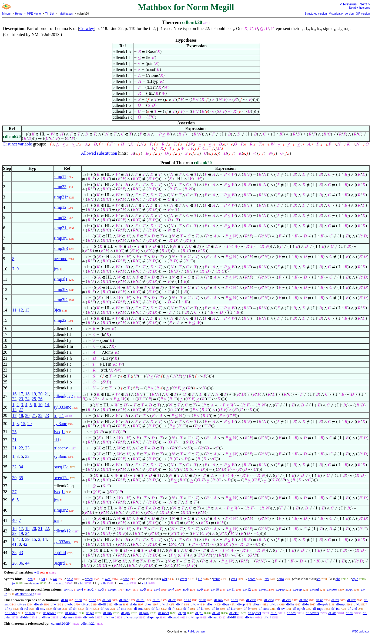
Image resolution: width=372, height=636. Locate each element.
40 (14, 520)
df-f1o (231, 609)
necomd (61, 258)
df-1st (335, 609)
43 (21, 552)
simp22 (60, 320)
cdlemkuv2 (63, 396)
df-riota (264, 609)
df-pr (225, 604)
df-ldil (231, 617)
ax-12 (247, 589)
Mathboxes (66, 13)
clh (103, 583)
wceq (89, 579)
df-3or (106, 600)
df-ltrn (249, 617)
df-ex (172, 600)
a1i (56, 440)
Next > (365, 4)
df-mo (218, 600)
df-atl (349, 613)
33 (27, 456)
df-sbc (69, 604)
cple (355, 579)
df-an (78, 600)
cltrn (125, 583)
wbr (164, 579)
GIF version (363, 13)
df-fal (156, 600)
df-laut (213, 617)
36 (21, 563)
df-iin (290, 604)
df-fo (215, 609)
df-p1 (199, 613)
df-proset (49, 613)
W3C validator (360, 631)
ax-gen (112, 589)
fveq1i (59, 431)
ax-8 (185, 589)
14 (47, 404)
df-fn (171, 609)
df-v (54, 604)
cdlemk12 (62, 531)
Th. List (49, 13)
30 (14, 477)
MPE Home (34, 13)
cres (234, 579)
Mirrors (6, 13)
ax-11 (231, 589)
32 (14, 467)
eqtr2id (60, 552)
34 (21, 467)
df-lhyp (194, 617)
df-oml (291, 613)
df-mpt (341, 604)
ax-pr (349, 589)
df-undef (11, 613)
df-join (144, 613)
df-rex (351, 600)
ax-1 (80, 589)
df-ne (319, 600)
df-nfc (303, 600)
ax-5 (143, 589)
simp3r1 (61, 238)
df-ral (335, 600)
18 (27, 394)
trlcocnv (61, 448)
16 (14, 394)
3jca (57, 310)
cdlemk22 (88, 623)
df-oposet (254, 613)
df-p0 (182, 613)
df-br (305, 604)
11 (14, 310)
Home (18, 13)
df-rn (88, 609)
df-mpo (318, 609)
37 (14, 491)
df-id (357, 604)
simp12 (60, 207)
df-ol (273, 613)
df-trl (267, 617)
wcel (108, 579)
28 (14, 563)
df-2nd (352, 609)
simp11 (60, 176)
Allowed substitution (99, 153)
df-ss (148, 604)
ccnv (216, 579)
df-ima (121, 609)
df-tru (140, 600)
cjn (13, 583)
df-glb (125, 613)
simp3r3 (61, 248)
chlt (81, 583)
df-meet (163, 613)
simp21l (61, 228)
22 (14, 398)
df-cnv (40, 609)
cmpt (183, 579)
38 (14, 552)
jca (56, 269)
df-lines (108, 617)
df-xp (8, 609)
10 (40, 404)
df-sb (202, 600)
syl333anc (62, 407)
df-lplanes (67, 617)
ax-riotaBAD (24, 594)
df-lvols (88, 617)
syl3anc (60, 423)
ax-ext (263, 589)
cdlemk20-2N (60, 623)
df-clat (234, 613)
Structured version (316, 13)
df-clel (286, 600)
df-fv (247, 609)
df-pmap (153, 617)
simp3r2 (61, 510)
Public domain (196, 631)
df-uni (257, 604)
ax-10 (215, 589)
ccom (251, 579)
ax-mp (68, 589)
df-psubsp (131, 617)
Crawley (86, 28)
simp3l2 (61, 299)
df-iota (138, 609)
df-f (186, 609)
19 (34, 394)
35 (21, 477)
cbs (338, 579)
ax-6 (157, 589)
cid (200, 579)
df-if (179, 604)
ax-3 (101, 589)
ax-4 (128, 589)
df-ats (332, 613)
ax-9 (200, 589)
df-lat (216, 613)
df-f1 (200, 609)
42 (25, 544)
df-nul (164, 604)
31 (14, 440)
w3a (70, 579)
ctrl (144, 583)
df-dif (102, 604)
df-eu (234, 600)
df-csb (85, 604)
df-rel (24, 609)
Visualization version (341, 13)
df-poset (71, 613)
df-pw (194, 604)
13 (27, 310)
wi (43, 579)
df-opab (322, 604)
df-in (133, 604)
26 (40, 398)
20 (40, 394)
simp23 (60, 186)
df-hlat (24, 617)
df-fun (156, 609)
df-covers (312, 613)
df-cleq (269, 600)
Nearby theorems (359, 7)
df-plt (90, 613)
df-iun (274, 604)
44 (27, 563)
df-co (57, 609)
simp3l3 (61, 289)
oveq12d (61, 467)
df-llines (44, 617)
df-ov (281, 609)
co (318, 579)
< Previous (348, 4)
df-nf (187, 600)
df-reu (22, 604)
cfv (266, 579)
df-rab (38, 604)
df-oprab (299, 609)
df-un (118, 604)
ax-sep (297, 589)
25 (34, 398)
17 (21, 394)
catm (61, 583)
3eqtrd (59, 563)
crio (281, 579)
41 (14, 544)
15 (14, 409)
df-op (241, 604)
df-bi (64, 600)
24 (27, 398)
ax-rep (280, 589)
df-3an (123, 600)
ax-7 (171, 589)
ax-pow (332, 589)
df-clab (251, 600)
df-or (92, 600)
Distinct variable (17, 144)
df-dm (73, 609)
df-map (30, 613)
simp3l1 (61, 279)
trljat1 (59, 415)
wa (55, 579)
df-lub (107, 613)
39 (27, 539)
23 (21, 398)
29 (29, 423)
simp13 (60, 217)
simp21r (61, 197)
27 (21, 409)
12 (21, 310)
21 (47, 394)
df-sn (210, 604)
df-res (104, 609)
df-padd (173, 617)
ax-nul (314, 589)
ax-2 (90, 589)
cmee (35, 583)
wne (126, 579)
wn (30, 579)
